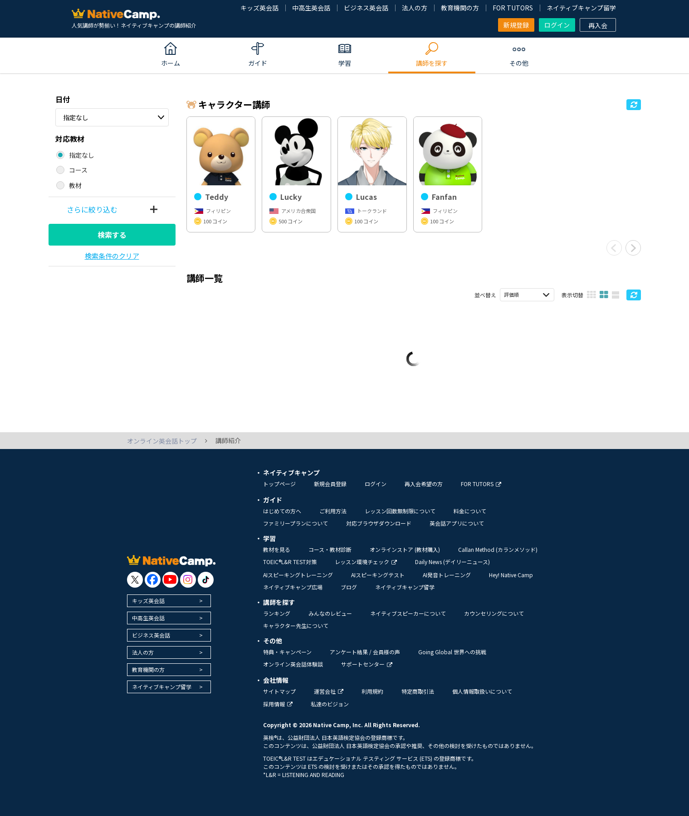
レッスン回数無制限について (400, 511)
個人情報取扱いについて (482, 691)
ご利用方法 (333, 511)
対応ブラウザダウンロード (378, 523)
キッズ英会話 (259, 7)
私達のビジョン (330, 704)
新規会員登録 (330, 484)
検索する (112, 234)
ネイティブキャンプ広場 (293, 587)
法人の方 (414, 7)
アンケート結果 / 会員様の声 (365, 652)
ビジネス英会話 (366, 7)
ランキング (276, 613)
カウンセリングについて (494, 613)
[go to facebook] (153, 580)
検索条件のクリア (112, 256)
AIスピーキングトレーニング (298, 575)
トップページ (279, 484)
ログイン (557, 24)
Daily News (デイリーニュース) (452, 561)
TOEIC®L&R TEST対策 (290, 561)
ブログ (349, 587)
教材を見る (276, 549)
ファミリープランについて (295, 523)
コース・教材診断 (330, 549)
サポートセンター (366, 664)
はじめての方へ (282, 511)
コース (78, 170)
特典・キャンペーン (287, 652)
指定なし (75, 117)
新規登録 (516, 24)
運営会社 (328, 691)
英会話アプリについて (457, 523)
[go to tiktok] (206, 580)
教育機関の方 (460, 7)
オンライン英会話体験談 (293, 664)
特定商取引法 (417, 691)
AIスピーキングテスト (378, 575)
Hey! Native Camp (511, 575)
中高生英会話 (311, 7)
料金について (470, 511)
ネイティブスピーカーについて (408, 613)
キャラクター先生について (295, 625)
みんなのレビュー (330, 613)
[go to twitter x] (135, 580)
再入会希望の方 (424, 484)
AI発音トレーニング (447, 575)
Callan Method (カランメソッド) (498, 549)
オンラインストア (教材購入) (405, 549)
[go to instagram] (188, 580)
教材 (75, 185)
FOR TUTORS (513, 7)
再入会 (597, 25)
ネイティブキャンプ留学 (581, 7)
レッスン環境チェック (366, 561)
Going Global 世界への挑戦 (452, 652)
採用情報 (278, 704)
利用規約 (372, 691)
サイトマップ (279, 691)
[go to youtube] (170, 580)
